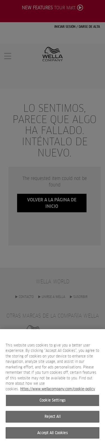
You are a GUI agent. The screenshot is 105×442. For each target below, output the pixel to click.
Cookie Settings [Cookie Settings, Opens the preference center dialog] (52, 403)
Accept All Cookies (52, 435)
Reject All (52, 419)
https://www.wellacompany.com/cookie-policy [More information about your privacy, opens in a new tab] (57, 391)
